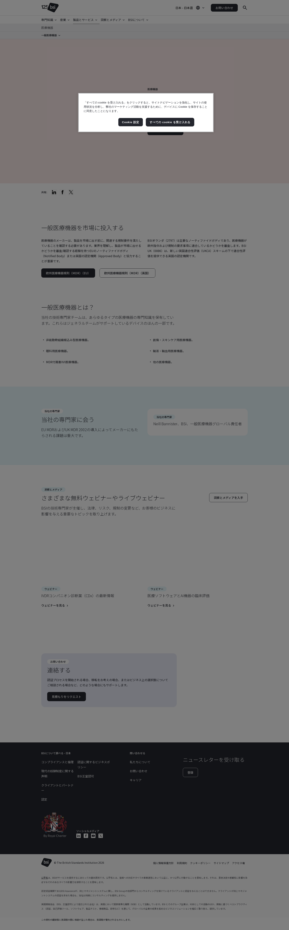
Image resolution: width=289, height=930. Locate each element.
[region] (146, 112)
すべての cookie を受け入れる (170, 122)
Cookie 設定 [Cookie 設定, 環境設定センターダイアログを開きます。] (130, 122)
